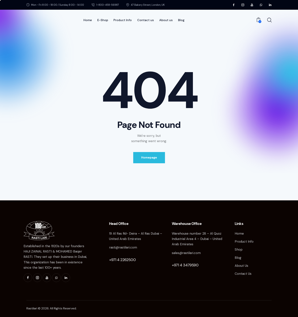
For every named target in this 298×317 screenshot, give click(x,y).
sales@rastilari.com (186, 253)
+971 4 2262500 (122, 259)
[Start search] (269, 20)
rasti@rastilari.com (123, 247)
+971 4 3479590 (185, 265)
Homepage (149, 157)
